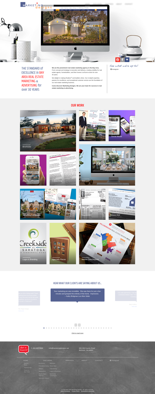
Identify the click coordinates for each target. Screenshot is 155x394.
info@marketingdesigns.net (59, 348)
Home (87, 4)
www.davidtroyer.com (18, 310)
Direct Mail (53, 366)
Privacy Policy (76, 391)
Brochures (42, 363)
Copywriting (53, 368)
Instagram (115, 69)
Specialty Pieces (44, 378)
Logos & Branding (55, 371)
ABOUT (84, 360)
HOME (25, 360)
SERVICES (70, 360)
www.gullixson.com (137, 306)
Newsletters (42, 371)
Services (109, 4)
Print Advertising (44, 366)
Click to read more (77, 333)
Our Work (97, 4)
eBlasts (41, 368)
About (119, 4)
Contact (129, 4)
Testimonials (28, 367)
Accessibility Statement (87, 391)
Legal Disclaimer (65, 391)
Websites (52, 363)
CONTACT (99, 360)
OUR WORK (47, 360)
